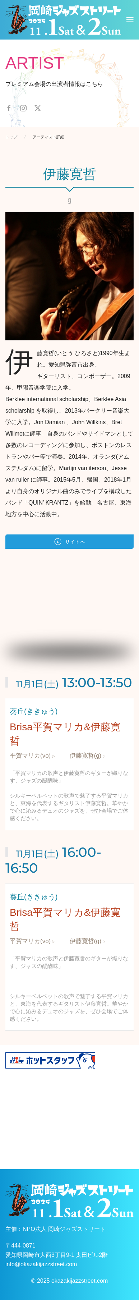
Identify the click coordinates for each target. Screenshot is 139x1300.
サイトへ (69, 541)
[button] (130, 20)
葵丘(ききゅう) (33, 711)
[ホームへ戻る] (63, 20)
